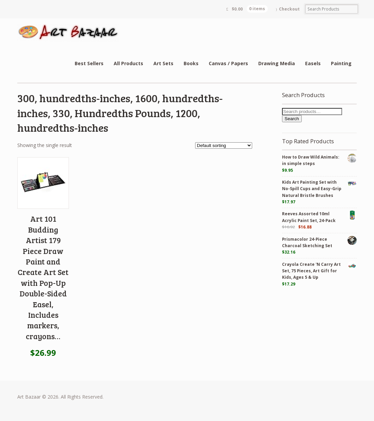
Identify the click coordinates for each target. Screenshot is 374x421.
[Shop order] (223, 145)
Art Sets (163, 63)
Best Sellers (89, 63)
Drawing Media (276, 63)
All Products (128, 63)
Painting (341, 63)
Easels (313, 63)
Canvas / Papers (228, 63)
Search (292, 118)
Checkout (289, 9)
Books (191, 63)
